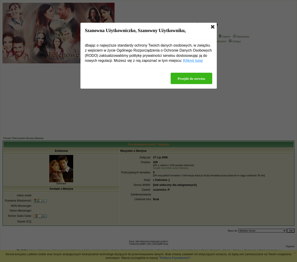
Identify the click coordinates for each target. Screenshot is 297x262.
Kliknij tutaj (193, 60)
